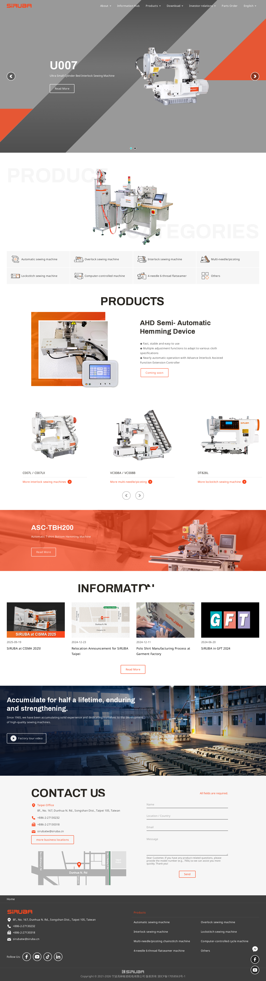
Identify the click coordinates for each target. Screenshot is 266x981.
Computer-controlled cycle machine (225, 941)
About (105, 6)
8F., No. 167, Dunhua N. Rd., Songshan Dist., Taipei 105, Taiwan (78, 814)
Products (153, 6)
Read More (62, 90)
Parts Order (230, 6)
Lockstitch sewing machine (219, 932)
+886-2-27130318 (48, 824)
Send (187, 874)
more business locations (52, 840)
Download (175, 6)
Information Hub (128, 6)
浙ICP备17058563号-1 (171, 976)
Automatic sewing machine (152, 922)
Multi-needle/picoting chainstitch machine (162, 941)
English (250, 6)
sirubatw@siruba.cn (50, 831)
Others (205, 951)
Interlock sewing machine (151, 932)
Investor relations (202, 6)
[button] (255, 76)
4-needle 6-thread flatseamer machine (159, 951)
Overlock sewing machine (218, 922)
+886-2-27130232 (48, 818)
